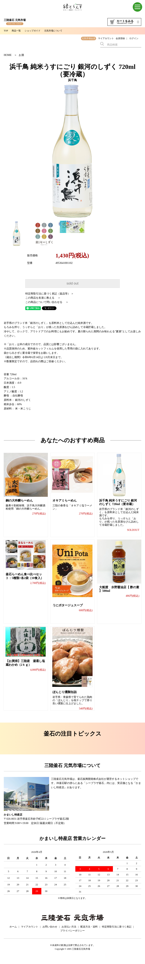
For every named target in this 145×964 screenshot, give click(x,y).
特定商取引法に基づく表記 (116, 932)
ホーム (13, 932)
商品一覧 (16, 30)
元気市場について (53, 30)
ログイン (133, 38)
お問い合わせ (49, 932)
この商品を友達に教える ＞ (42, 297)
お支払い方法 (69, 932)
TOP (6, 30)
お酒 (21, 55)
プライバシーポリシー (72, 936)
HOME (8, 55)
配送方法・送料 (89, 932)
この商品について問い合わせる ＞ (46, 302)
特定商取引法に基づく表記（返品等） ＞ (49, 293)
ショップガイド (32, 30)
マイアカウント (106, 38)
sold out (72, 283)
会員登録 (120, 38)
